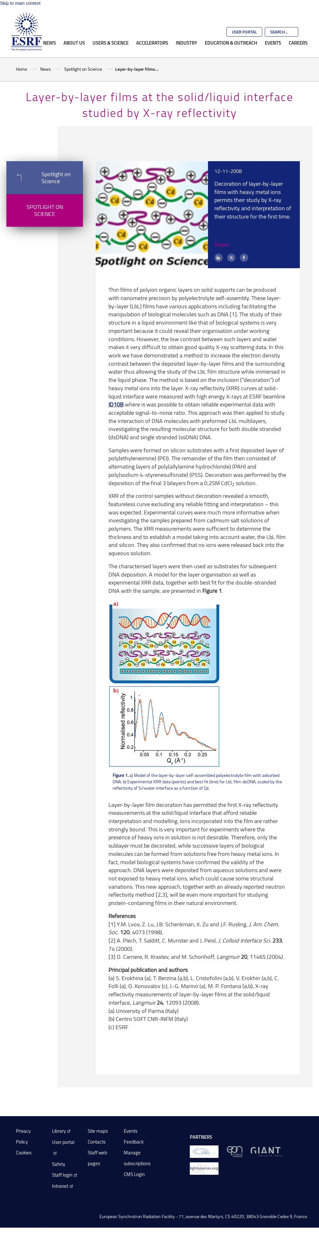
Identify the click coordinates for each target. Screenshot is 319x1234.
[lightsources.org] (204, 1168)
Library (59, 1131)
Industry (186, 42)
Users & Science (111, 42)
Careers (298, 42)
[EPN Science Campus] (234, 1151)
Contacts (97, 1141)
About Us (74, 42)
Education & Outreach (231, 42)
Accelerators (152, 42)
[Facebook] (244, 258)
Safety (58, 1164)
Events (273, 42)
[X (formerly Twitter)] (231, 258)
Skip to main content (20, 3)
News (49, 42)
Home (21, 69)
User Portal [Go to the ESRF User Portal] (244, 32)
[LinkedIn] (218, 258)
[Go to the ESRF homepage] (26, 31)
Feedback (134, 1141)
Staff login (62, 1175)
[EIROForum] (204, 1151)
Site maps (98, 1131)
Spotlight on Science (83, 69)
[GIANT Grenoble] (266, 1151)
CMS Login (134, 1174)
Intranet (60, 1186)
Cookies (24, 1152)
